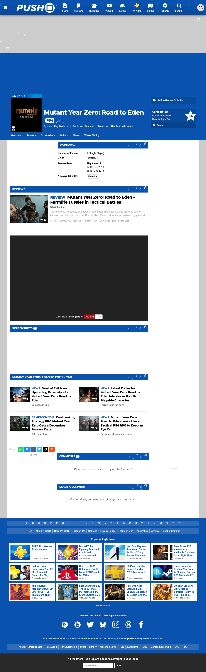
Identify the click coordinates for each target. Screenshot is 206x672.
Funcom (89, 126)
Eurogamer (133, 646)
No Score (158, 125)
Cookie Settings (171, 531)
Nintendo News (108, 646)
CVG (177, 646)
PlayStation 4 (61, 126)
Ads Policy (142, 531)
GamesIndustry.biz (161, 646)
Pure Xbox (51, 646)
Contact (92, 531)
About (38, 531)
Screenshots (48, 135)
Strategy (92, 158)
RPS (185, 646)
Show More (103, 605)
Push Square (74, 317)
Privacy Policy (107, 531)
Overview (16, 135)
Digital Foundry (88, 646)
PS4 (95, 221)
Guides (64, 135)
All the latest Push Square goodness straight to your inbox (103, 658)
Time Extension (68, 646)
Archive (155, 531)
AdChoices (121, 638)
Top (29, 531)
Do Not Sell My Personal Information (145, 638)
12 (43, 219)
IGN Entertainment (86, 638)
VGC (145, 646)
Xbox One (92, 176)
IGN (122, 646)
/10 (168, 115)
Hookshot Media (58, 638)
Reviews (31, 135)
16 (94, 427)
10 (25, 427)
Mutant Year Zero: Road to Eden (114, 221)
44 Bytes (110, 638)
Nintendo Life (34, 646)
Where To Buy (92, 135)
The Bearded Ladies (122, 126)
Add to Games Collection (168, 100)
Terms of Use (125, 531)
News (76, 135)
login (106, 499)
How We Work (61, 531)
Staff (48, 531)
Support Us (79, 531)
